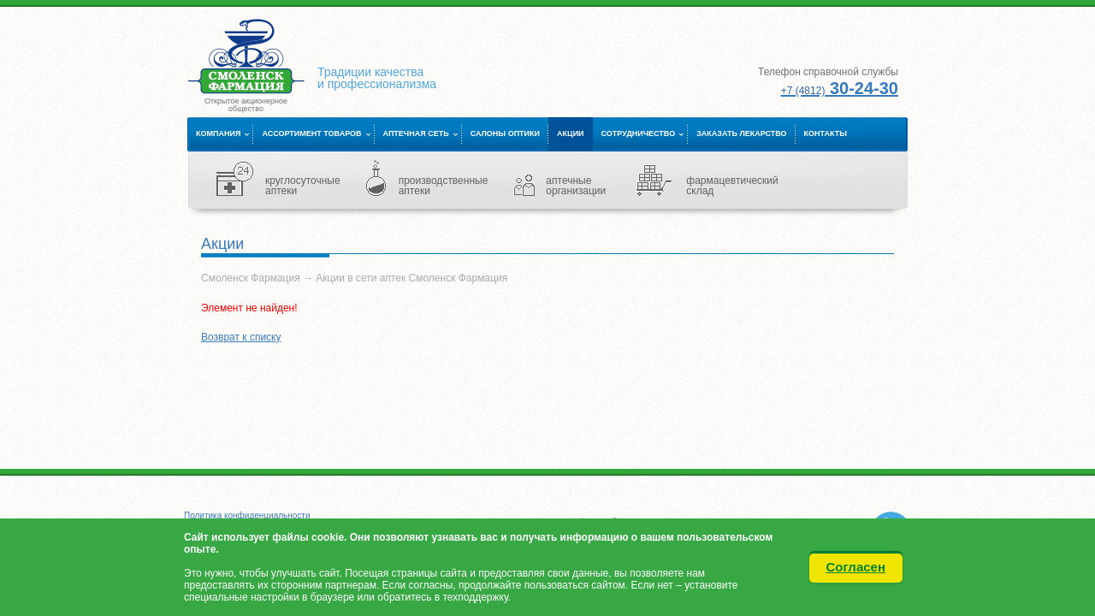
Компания (218, 133)
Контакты (825, 133)
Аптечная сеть (416, 133)
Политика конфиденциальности (247, 515)
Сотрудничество (638, 133)
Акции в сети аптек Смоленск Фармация (411, 278)
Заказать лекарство (741, 133)
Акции (570, 133)
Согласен (856, 567)
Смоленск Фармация (250, 278)
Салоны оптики (505, 133)
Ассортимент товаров (311, 133)
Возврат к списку (241, 337)
